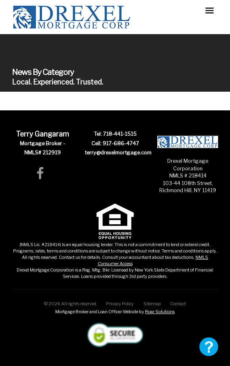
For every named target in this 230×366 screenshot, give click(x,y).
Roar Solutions (160, 311)
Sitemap (152, 303)
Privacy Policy (120, 303)
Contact (178, 303)
